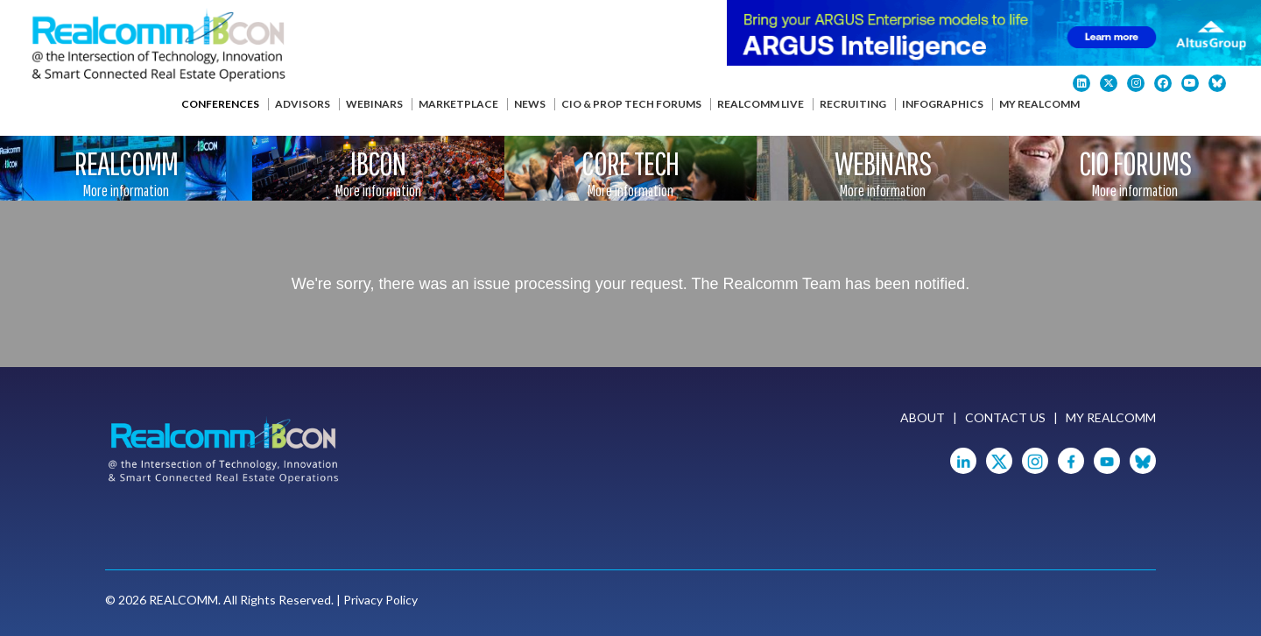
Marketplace (458, 103)
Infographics (942, 103)
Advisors (302, 103)
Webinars (374, 103)
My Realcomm (1039, 103)
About (922, 417)
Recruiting (853, 103)
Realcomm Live (760, 103)
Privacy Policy (380, 599)
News (530, 103)
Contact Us (1005, 417)
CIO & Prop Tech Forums (631, 103)
